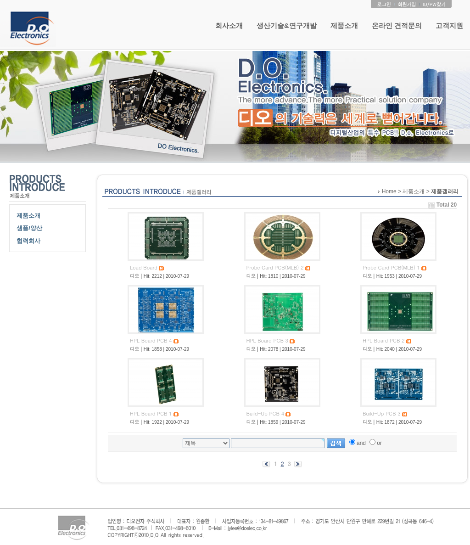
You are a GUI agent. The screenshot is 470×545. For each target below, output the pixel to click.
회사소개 (229, 25)
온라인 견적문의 (397, 25)
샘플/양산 (29, 228)
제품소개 (344, 25)
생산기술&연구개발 (287, 25)
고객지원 (449, 25)
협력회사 (28, 240)
